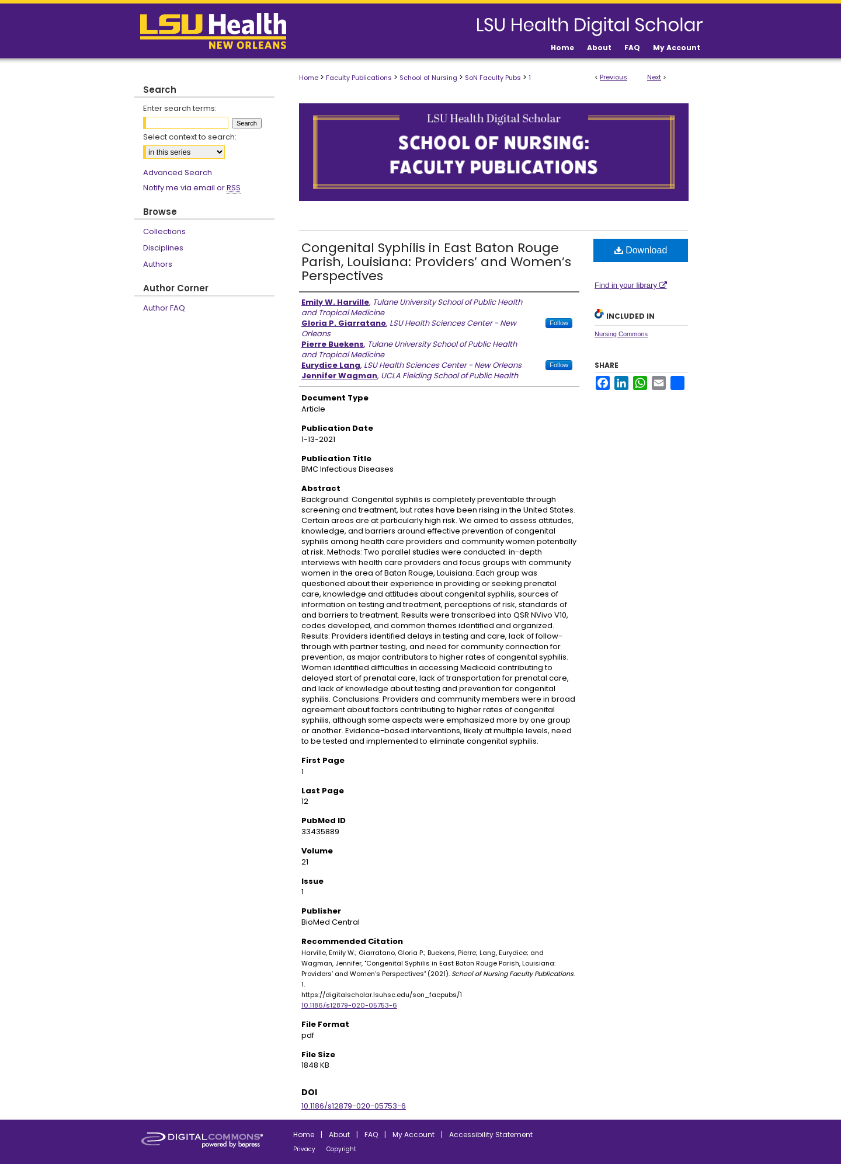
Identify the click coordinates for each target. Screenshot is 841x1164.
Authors (157, 264)
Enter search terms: (180, 108)
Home (308, 77)
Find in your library (631, 285)
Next (654, 77)
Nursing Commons (621, 333)
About (339, 1134)
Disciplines (163, 247)
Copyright (341, 1149)
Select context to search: (190, 136)
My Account (413, 1134)
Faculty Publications (359, 77)
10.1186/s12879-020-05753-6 (349, 1005)
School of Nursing (428, 77)
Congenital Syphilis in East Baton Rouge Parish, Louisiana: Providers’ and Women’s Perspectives (436, 262)
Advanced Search (177, 172)
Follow (559, 322)
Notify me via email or (192, 188)
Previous (613, 77)
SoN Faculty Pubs (493, 77)
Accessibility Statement (491, 1134)
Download (641, 250)
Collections (164, 231)
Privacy (304, 1149)
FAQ (371, 1134)
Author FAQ (164, 307)
